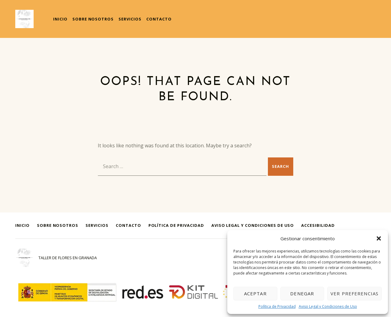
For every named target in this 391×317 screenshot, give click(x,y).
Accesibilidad (317, 225)
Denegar (302, 293)
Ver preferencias (354, 293)
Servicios (130, 19)
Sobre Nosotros (93, 19)
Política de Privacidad (277, 306)
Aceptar (255, 293)
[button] (379, 238)
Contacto (159, 19)
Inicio (60, 19)
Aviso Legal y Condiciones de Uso (328, 306)
